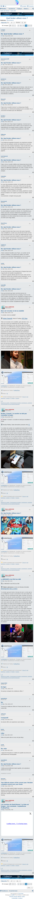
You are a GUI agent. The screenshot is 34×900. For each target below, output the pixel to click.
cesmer (2, 263)
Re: (2, 702)
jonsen (2, 729)
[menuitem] (4, 6)
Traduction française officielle (15, 896)
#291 (2, 514)
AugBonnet (3, 244)
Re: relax (4, 748)
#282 (2, 161)
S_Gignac (3, 29)
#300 (2, 809)
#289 (2, 312)
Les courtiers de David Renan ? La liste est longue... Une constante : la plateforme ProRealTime (15, 806)
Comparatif (4, 717)
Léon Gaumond (4, 156)
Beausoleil (3, 99)
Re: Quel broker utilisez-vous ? (12, 34)
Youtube (17, 398)
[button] (10, 26)
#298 (2, 765)
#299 (2, 786)
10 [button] (20, 25)
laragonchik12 (4, 683)
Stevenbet (3, 778)
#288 (2, 290)
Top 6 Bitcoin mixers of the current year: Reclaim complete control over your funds (17, 783)
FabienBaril (3, 176)
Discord (24, 396)
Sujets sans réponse (5, 10)
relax (2, 733)
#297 (2, 750)
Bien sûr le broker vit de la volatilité (12, 311)
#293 (2, 688)
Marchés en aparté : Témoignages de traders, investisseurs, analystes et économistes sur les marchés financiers (16, 403)
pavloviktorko (4, 698)
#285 (2, 228)
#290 (2, 417)
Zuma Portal (20, 893)
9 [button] (18, 25)
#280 (2, 121)
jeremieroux (3, 79)
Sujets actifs (13, 10)
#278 (2, 84)
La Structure (4, 385)
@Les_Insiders (13, 588)
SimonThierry (4, 223)
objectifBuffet (4, 760)
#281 (2, 140)
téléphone (3, 398)
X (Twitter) (12, 398)
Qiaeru (23, 896)
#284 (2, 207)
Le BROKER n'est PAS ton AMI (11, 579)
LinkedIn (8, 398)
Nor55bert (3, 116)
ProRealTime (17, 390)
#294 (2, 704)
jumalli (2, 744)
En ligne (3, 687)
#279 (2, 104)
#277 (2, 64)
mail (27, 396)
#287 (2, 269)
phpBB (13, 894)
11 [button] (23, 25)
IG (7, 393)
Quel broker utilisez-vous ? (17, 18)
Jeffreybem (3, 713)
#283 (2, 182)
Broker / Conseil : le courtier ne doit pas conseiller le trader (14, 414)
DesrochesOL (4, 201)
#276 (2, 35)
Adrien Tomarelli (7, 318)
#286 (2, 250)
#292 (2, 581)
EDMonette (3, 134)
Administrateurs (10, 20)
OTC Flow (24, 318)
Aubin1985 (3, 285)
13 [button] (28, 25)
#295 (2, 719)
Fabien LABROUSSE (9, 306)
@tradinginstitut (5, 588)
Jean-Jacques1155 (5, 58)
